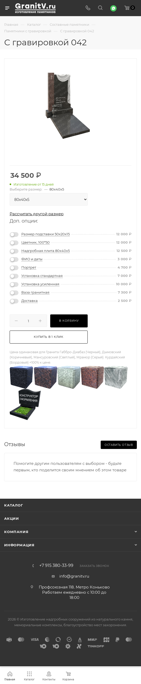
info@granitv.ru (74, 576)
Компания (16, 532)
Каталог (13, 505)
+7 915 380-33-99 (56, 565)
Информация (19, 545)
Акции (11, 518)
